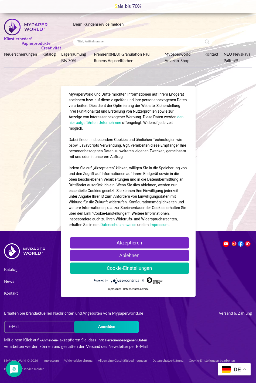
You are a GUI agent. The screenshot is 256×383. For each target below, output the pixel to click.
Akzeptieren (129, 243)
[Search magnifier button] (207, 42)
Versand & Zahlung (235, 313)
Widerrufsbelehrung (78, 360)
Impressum (51, 360)
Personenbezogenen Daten (126, 340)
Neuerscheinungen (20, 54)
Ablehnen (129, 255)
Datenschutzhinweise (118, 225)
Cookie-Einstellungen (129, 268)
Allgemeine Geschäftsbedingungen (122, 360)
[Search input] (140, 41)
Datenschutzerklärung (167, 360)
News (9, 282)
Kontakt (211, 54)
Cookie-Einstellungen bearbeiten (212, 360)
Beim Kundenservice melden (98, 24)
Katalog (49, 54)
